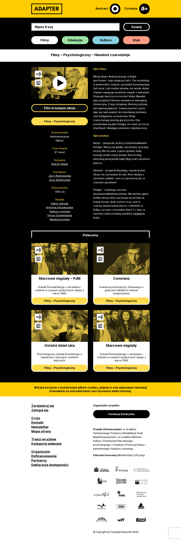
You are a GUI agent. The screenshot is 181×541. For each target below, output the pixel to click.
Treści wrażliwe (43, 439)
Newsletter (40, 427)
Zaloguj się (39, 410)
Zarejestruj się (42, 406)
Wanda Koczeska (59, 219)
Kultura (106, 40)
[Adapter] (46, 9)
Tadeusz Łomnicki (59, 211)
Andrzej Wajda (59, 164)
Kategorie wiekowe (46, 444)
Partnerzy (39, 460)
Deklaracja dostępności (49, 465)
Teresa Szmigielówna (59, 215)
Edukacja (75, 40)
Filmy (44, 40)
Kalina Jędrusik (59, 203)
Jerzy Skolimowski (59, 180)
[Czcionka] (137, 9)
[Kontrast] (108, 9)
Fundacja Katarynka (121, 414)
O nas (35, 418)
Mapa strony (41, 431)
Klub (136, 40)
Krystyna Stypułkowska (59, 207)
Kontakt (37, 422)
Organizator (40, 451)
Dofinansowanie (44, 456)
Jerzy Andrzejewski (59, 176)
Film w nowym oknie (59, 108)
